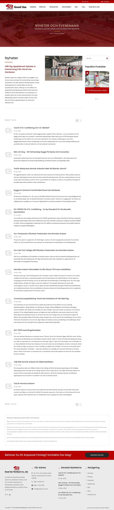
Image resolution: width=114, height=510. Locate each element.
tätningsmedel (35, 441)
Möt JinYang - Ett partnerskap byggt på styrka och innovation (41, 152)
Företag (43, 7)
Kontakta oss (94, 7)
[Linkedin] (10, 494)
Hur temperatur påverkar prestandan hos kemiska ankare (40, 233)
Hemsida (33, 7)
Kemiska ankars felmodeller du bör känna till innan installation (42, 269)
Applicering (67, 7)
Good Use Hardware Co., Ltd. (23, 507)
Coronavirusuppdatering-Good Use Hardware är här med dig (41, 298)
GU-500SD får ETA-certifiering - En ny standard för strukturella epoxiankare (42, 210)
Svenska (106, 1)
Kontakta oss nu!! (97, 455)
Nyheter (62, 33)
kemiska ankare (22, 441)
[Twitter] (7, 494)
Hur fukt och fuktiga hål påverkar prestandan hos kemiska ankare (44, 250)
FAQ (84, 7)
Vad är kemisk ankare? (24, 383)
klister (40, 441)
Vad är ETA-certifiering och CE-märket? (32, 128)
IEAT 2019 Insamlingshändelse (27, 330)
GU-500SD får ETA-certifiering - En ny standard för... (69, 493)
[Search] (92, 2)
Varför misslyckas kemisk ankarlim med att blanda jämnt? (40, 168)
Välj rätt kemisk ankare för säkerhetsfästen (33, 362)
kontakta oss (54, 441)
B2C (77, 7)
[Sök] (83, 2)
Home (51, 33)
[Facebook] (5, 494)
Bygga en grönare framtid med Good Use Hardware (37, 190)
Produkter (54, 7)
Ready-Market (105, 507)
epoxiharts (29, 441)
